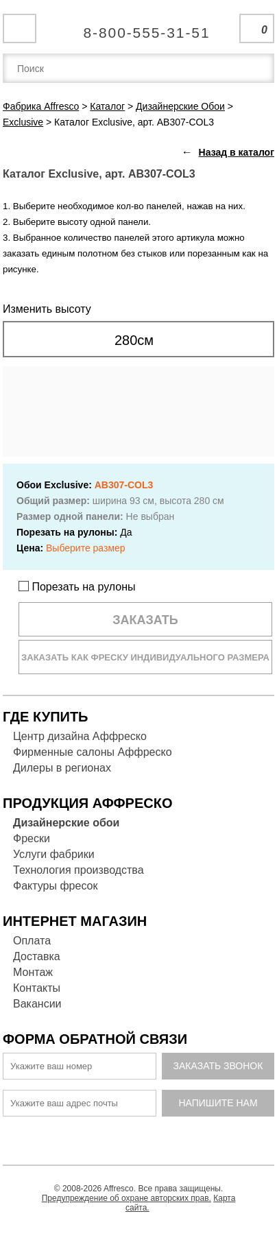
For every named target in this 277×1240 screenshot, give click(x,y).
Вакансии (37, 1004)
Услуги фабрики (54, 854)
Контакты (36, 988)
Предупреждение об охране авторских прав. (126, 1198)
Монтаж (33, 972)
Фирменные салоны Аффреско (92, 752)
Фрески (31, 838)
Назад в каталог (236, 152)
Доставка (36, 956)
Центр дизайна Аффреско (80, 736)
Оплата (32, 940)
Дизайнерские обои (66, 822)
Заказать (145, 620)
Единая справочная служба (138, 27)
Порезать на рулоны (77, 587)
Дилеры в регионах (62, 768)
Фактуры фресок (55, 886)
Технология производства (78, 870)
